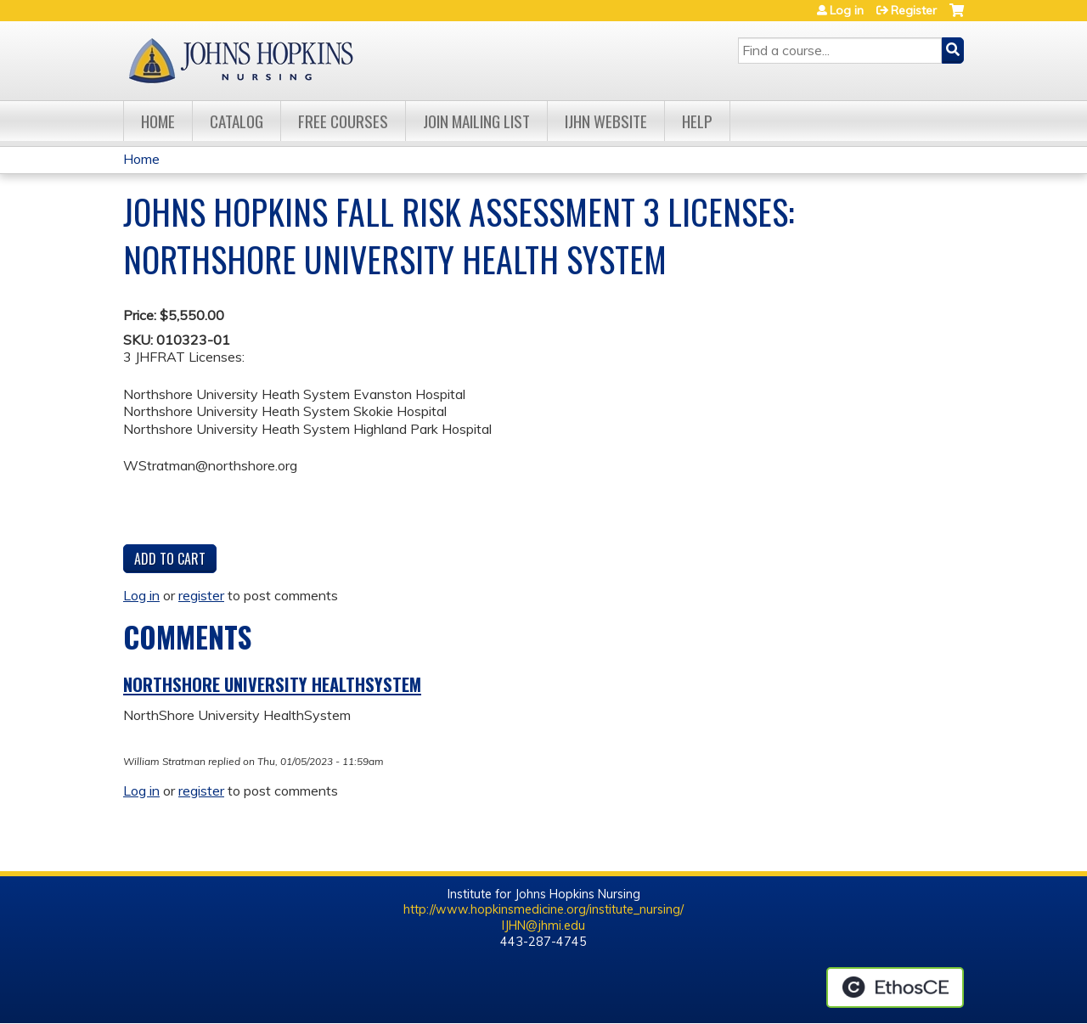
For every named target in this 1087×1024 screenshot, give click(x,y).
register (201, 595)
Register (914, 10)
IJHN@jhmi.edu (543, 925)
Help (697, 121)
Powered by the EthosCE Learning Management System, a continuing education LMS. (895, 987)
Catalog (236, 121)
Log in (847, 10)
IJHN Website (606, 121)
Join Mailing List (476, 121)
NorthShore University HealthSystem (272, 684)
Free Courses (343, 121)
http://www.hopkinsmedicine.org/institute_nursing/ (543, 909)
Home (158, 121)
